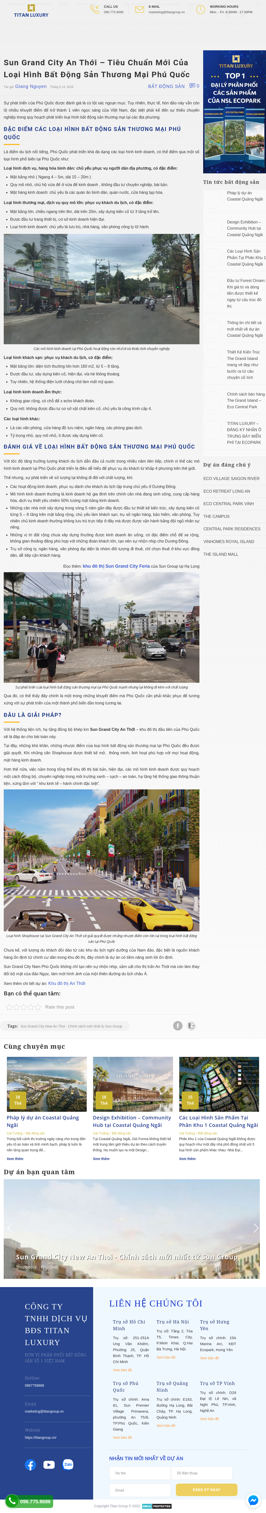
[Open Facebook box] (228, 39)
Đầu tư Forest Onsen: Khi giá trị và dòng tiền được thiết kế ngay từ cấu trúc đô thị (246, 293)
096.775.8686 (114, 12)
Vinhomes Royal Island (228, 542)
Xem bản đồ (122, 1370)
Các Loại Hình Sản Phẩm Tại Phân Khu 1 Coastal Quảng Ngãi (246, 257)
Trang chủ (17, 27)
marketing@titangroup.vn (167, 12)
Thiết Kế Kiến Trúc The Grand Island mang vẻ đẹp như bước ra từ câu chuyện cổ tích (243, 365)
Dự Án (64, 27)
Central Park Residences (231, 529)
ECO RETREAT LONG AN (226, 491)
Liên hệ (194, 27)
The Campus (216, 516)
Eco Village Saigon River (231, 479)
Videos (109, 27)
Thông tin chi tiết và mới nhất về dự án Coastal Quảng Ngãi (245, 329)
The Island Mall (220, 554)
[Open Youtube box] (243, 39)
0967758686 (34, 1385)
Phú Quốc (50, 1267)
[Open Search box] (258, 27)
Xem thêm (15, 1159)
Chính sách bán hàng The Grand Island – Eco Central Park (246, 400)
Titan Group (119, 1506)
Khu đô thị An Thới (66, 983)
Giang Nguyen (31, 86)
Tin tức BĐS (86, 27)
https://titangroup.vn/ (40, 1438)
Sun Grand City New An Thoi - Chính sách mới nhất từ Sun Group (71, 1026)
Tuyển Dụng (218, 27)
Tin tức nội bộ (135, 27)
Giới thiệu (42, 27)
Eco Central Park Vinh (228, 504)
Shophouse (26, 1267)
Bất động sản (166, 86)
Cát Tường (14, 1133)
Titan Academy (168, 27)
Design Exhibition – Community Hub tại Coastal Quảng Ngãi (245, 228)
